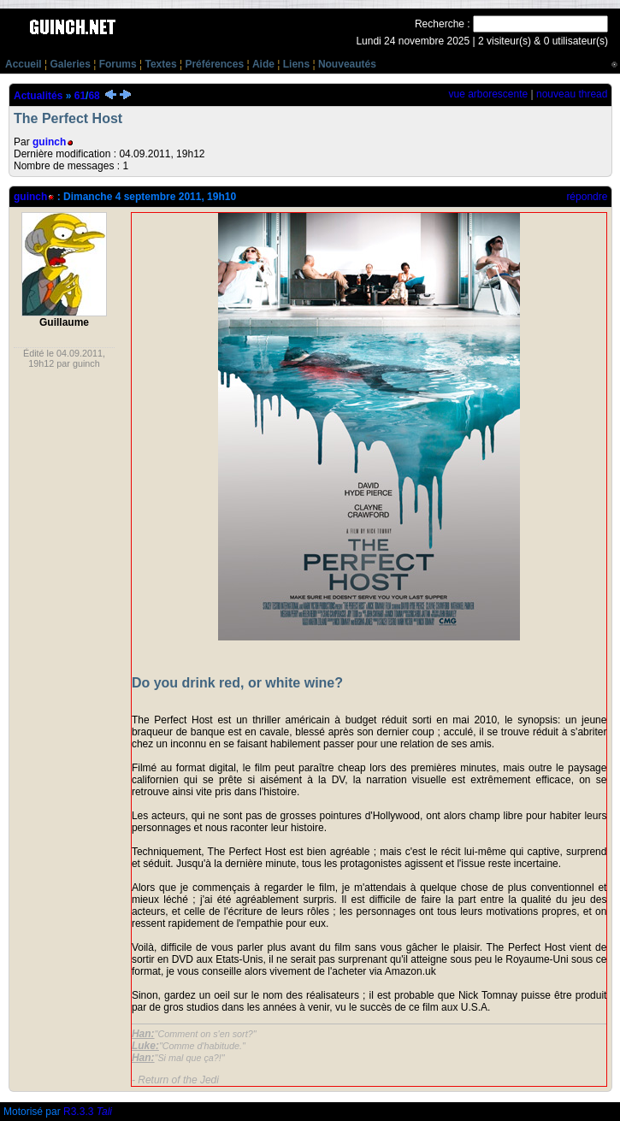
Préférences (214, 64)
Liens (296, 64)
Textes (160, 64)
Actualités (38, 96)
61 (80, 96)
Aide (263, 64)
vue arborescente (488, 94)
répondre (586, 197)
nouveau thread (571, 94)
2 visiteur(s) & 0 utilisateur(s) (543, 41)
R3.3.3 (87, 1112)
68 (93, 96)
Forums (118, 64)
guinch (49, 142)
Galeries (70, 64)
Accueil (23, 64)
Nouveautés (347, 64)
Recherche (439, 24)
